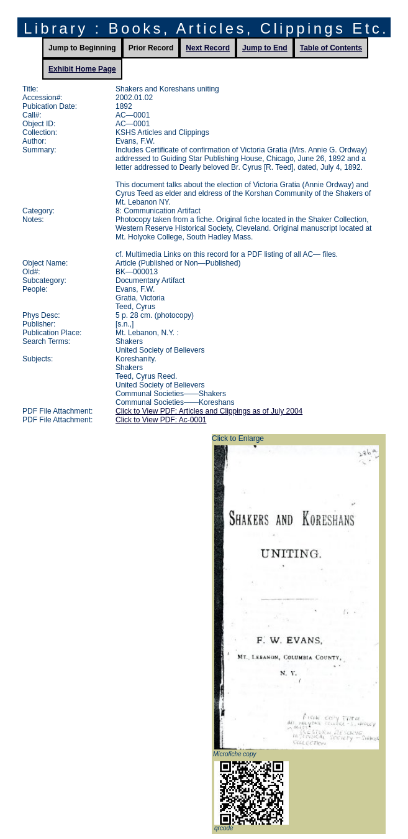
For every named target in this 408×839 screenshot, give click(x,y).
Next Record (208, 48)
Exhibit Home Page (82, 69)
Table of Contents (331, 48)
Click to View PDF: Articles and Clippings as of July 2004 (209, 411)
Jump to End (265, 48)
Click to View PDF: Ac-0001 (161, 419)
